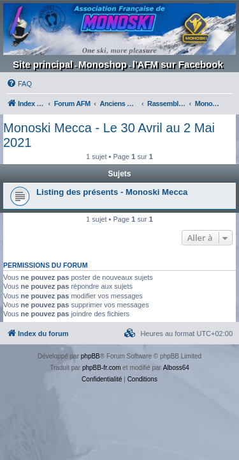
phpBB (90, 356)
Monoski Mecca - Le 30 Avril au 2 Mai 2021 (109, 135)
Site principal (43, 64)
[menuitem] (19, 83)
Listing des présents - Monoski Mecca (111, 192)
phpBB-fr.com (101, 367)
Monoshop (102, 64)
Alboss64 (176, 367)
